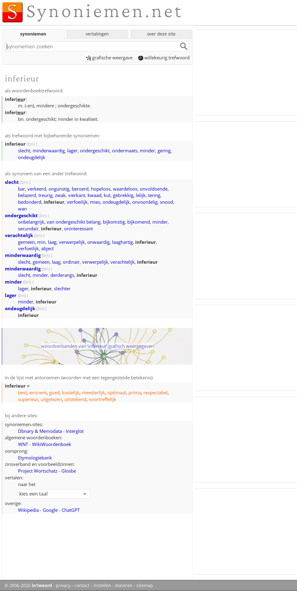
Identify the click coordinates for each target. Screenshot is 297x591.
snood (166, 202)
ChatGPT (71, 510)
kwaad (94, 195)
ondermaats (124, 150)
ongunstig (59, 189)
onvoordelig (145, 202)
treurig (45, 195)
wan (22, 209)
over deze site (161, 34)
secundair (28, 228)
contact (81, 585)
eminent (38, 392)
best (22, 392)
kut (107, 195)
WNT (23, 444)
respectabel (155, 392)
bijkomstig (114, 222)
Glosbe (68, 471)
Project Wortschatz (37, 471)
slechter (62, 288)
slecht (24, 150)
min (41, 242)
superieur (28, 399)
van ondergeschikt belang (73, 222)
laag (52, 242)
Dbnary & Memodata (40, 431)
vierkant (76, 195)
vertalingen (97, 34)
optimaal (116, 392)
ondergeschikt (95, 150)
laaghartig (122, 242)
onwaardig (98, 242)
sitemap (144, 585)
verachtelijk (19, 235)
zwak (60, 195)
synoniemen (33, 34)
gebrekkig (123, 195)
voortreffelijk (102, 399)
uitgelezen (51, 399)
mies (95, 202)
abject (47, 248)
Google (50, 510)
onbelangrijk (31, 222)
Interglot (75, 431)
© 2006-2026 (28, 585)
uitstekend (75, 399)
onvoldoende (154, 189)
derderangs (62, 275)
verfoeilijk (77, 202)
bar (21, 189)
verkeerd (36, 189)
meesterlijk (93, 392)
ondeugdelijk (31, 157)
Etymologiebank (35, 458)
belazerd (27, 195)
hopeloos (100, 189)
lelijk (141, 195)
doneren (123, 585)
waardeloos (125, 189)
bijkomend (138, 222)
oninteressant (78, 228)
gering (164, 150)
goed (54, 392)
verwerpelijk (72, 242)
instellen (102, 585)
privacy (63, 585)
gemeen (26, 242)
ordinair (71, 262)
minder (147, 150)
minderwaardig (49, 150)
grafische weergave (109, 57)
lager (72, 150)
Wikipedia (28, 510)
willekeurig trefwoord (164, 57)
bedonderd (29, 202)
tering (154, 195)
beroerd (80, 189)
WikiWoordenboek (51, 444)
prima (135, 392)
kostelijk (70, 392)
